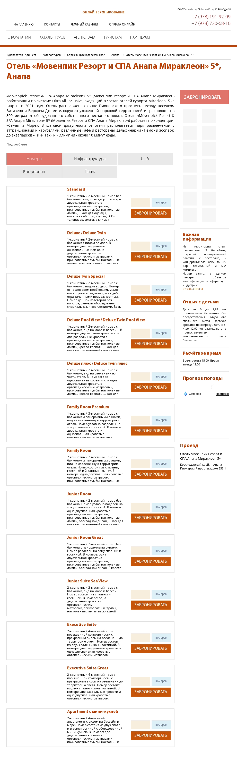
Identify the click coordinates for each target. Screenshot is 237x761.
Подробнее (16, 144)
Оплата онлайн (122, 24)
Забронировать (150, 213)
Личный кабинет (84, 24)
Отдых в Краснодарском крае (86, 54)
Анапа (115, 54)
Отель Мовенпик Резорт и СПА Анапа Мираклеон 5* (160, 54)
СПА (145, 159)
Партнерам (140, 38)
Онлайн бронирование (103, 12)
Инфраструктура (90, 159)
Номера (34, 159)
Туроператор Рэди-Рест (32, 16)
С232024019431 (193, 289)
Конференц (34, 171)
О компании (19, 38)
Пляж (90, 171)
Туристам (113, 38)
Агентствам (84, 38)
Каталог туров (52, 38)
